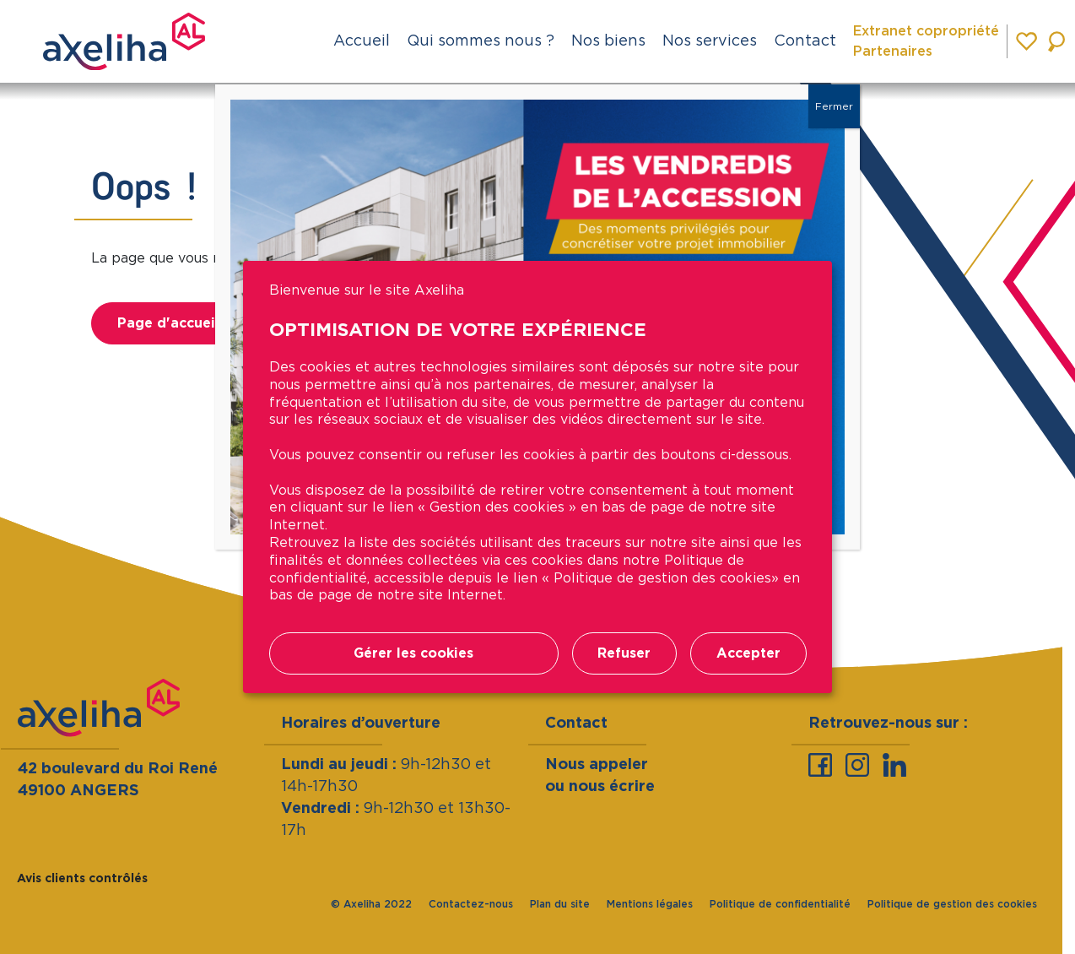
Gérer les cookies (413, 653)
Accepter (748, 653)
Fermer (834, 106)
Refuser (624, 653)
